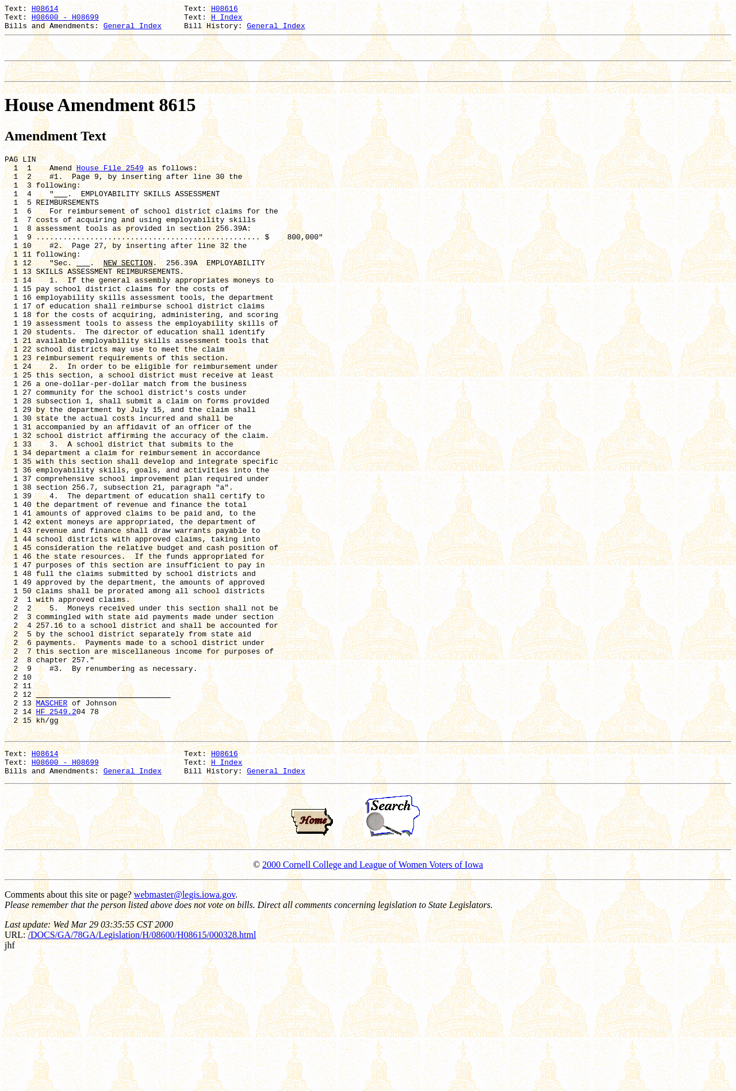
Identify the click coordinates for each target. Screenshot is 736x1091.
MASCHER (52, 823)
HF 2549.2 (56, 834)
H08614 (45, 10)
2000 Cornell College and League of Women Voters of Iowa (372, 996)
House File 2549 (110, 181)
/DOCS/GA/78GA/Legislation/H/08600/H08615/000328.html (142, 1066)
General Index (132, 30)
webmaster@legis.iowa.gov (184, 1026)
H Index (227, 20)
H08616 (224, 10)
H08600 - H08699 (65, 20)
